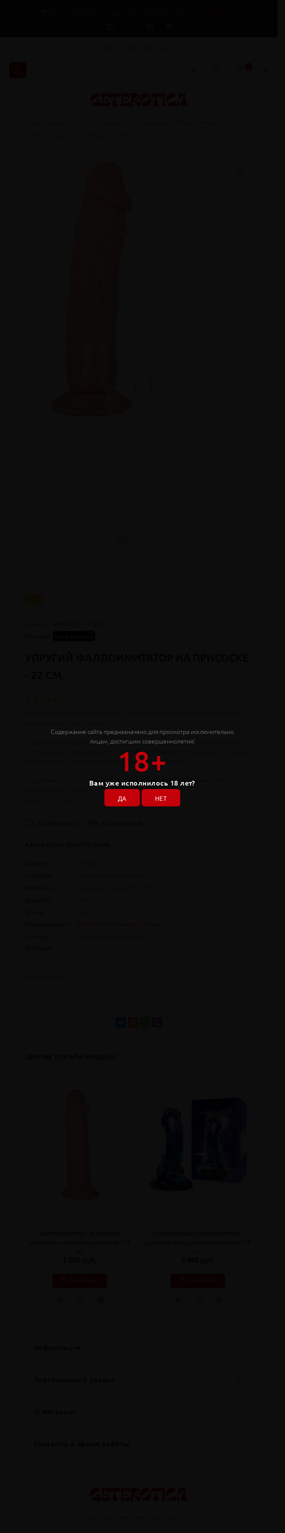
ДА (122, 798)
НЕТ (161, 798)
